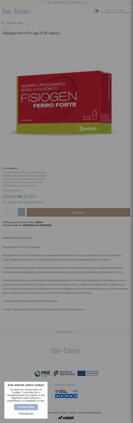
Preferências (26, 413)
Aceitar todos (26, 406)
